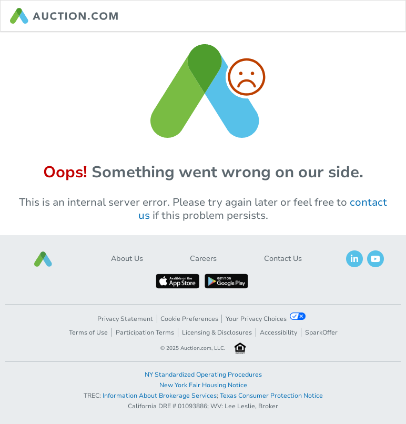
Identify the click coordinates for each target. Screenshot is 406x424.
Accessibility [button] (278, 332)
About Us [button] (127, 259)
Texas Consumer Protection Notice (271, 395)
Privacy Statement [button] (125, 319)
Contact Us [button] (283, 259)
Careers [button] (203, 259)
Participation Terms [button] (145, 332)
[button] (43, 259)
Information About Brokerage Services (160, 395)
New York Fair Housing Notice (203, 385)
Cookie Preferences (189, 319)
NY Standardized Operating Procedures (203, 374)
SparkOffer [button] (321, 332)
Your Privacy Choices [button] (266, 317)
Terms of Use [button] (88, 332)
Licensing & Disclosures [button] (217, 332)
